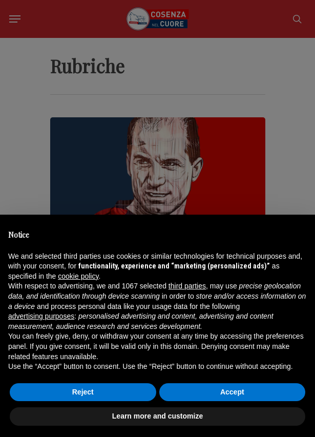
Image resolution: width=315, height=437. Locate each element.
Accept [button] (232, 392)
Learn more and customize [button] (157, 416)
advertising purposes (41, 316)
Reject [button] (83, 392)
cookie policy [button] (78, 276)
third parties (187, 286)
